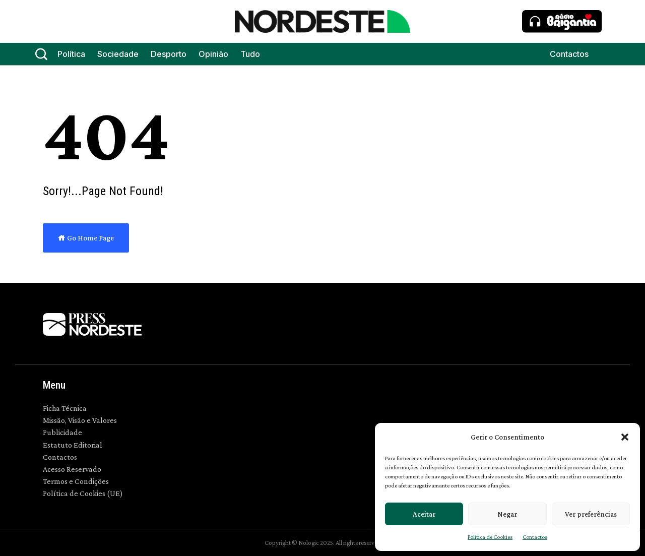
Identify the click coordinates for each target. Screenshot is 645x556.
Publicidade (62, 432)
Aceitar (424, 514)
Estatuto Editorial (72, 445)
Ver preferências (591, 514)
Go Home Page (86, 238)
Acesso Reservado (72, 469)
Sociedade (118, 54)
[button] (625, 437)
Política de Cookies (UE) (83, 493)
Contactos (535, 536)
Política (71, 54)
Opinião (213, 54)
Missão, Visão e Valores (80, 420)
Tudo (250, 54)
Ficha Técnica (65, 408)
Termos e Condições (76, 481)
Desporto (168, 54)
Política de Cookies (490, 536)
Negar (507, 514)
